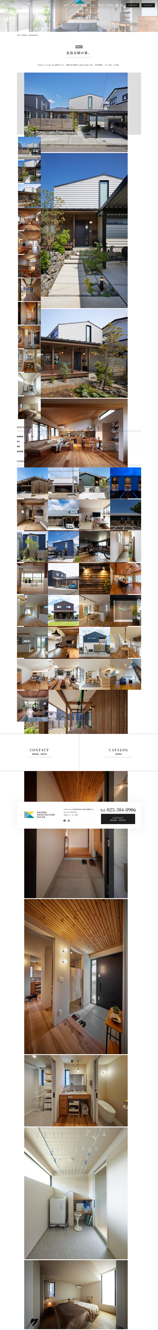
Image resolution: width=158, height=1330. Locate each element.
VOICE (100, 5)
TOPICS (93, 5)
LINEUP (75, 5)
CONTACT (133, 5)
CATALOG (148, 5)
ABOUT (67, 5)
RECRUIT (110, 5)
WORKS (84, 5)
